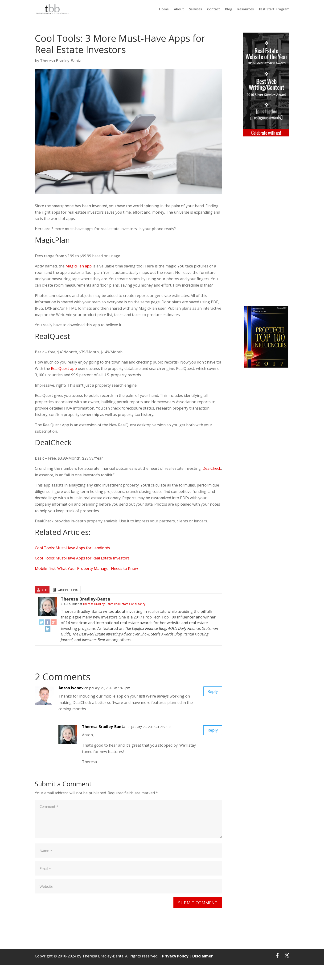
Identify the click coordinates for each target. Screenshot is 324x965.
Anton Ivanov (70, 687)
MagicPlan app (79, 266)
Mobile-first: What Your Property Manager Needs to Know (86, 568)
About (179, 10)
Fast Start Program (274, 10)
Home (164, 10)
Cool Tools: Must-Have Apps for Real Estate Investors (82, 558)
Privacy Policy (175, 955)
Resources (245, 10)
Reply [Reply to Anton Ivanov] (211, 692)
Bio (44, 590)
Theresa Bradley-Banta (60, 60)
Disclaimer (202, 955)
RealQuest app (64, 368)
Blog (228, 10)
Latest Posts (67, 590)
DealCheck (211, 468)
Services (195, 10)
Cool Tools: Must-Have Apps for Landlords (72, 547)
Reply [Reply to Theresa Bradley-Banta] (211, 731)
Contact (213, 10)
